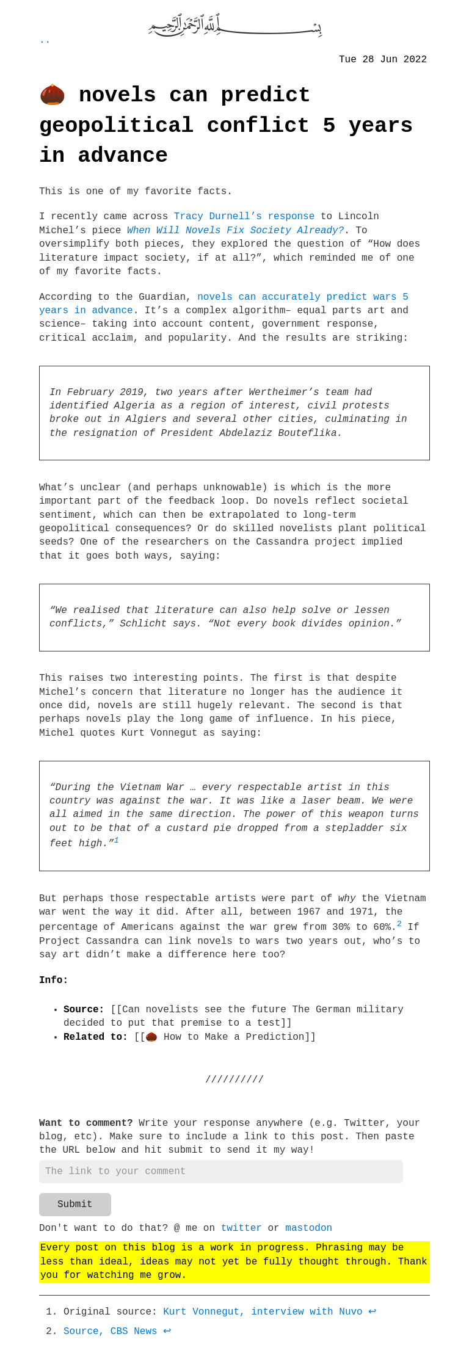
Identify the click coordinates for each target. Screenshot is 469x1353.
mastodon (308, 1233)
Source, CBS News (111, 1336)
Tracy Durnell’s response (244, 216)
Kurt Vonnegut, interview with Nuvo (262, 1317)
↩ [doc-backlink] (372, 1317)
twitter (241, 1233)
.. (45, 40)
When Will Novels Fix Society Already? (235, 231)
